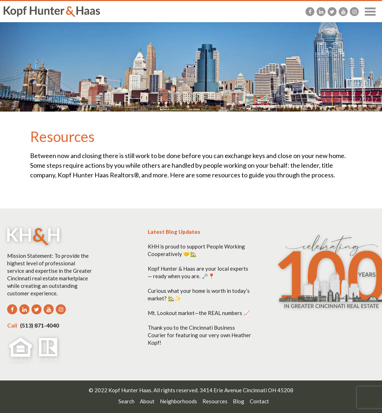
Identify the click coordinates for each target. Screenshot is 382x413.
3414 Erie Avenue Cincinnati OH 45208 (246, 390)
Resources (214, 401)
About (147, 401)
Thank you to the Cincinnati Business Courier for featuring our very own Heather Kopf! (199, 335)
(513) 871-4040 (33, 325)
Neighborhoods (178, 401)
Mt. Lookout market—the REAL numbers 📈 (199, 313)
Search (126, 401)
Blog (238, 401)
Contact (259, 401)
